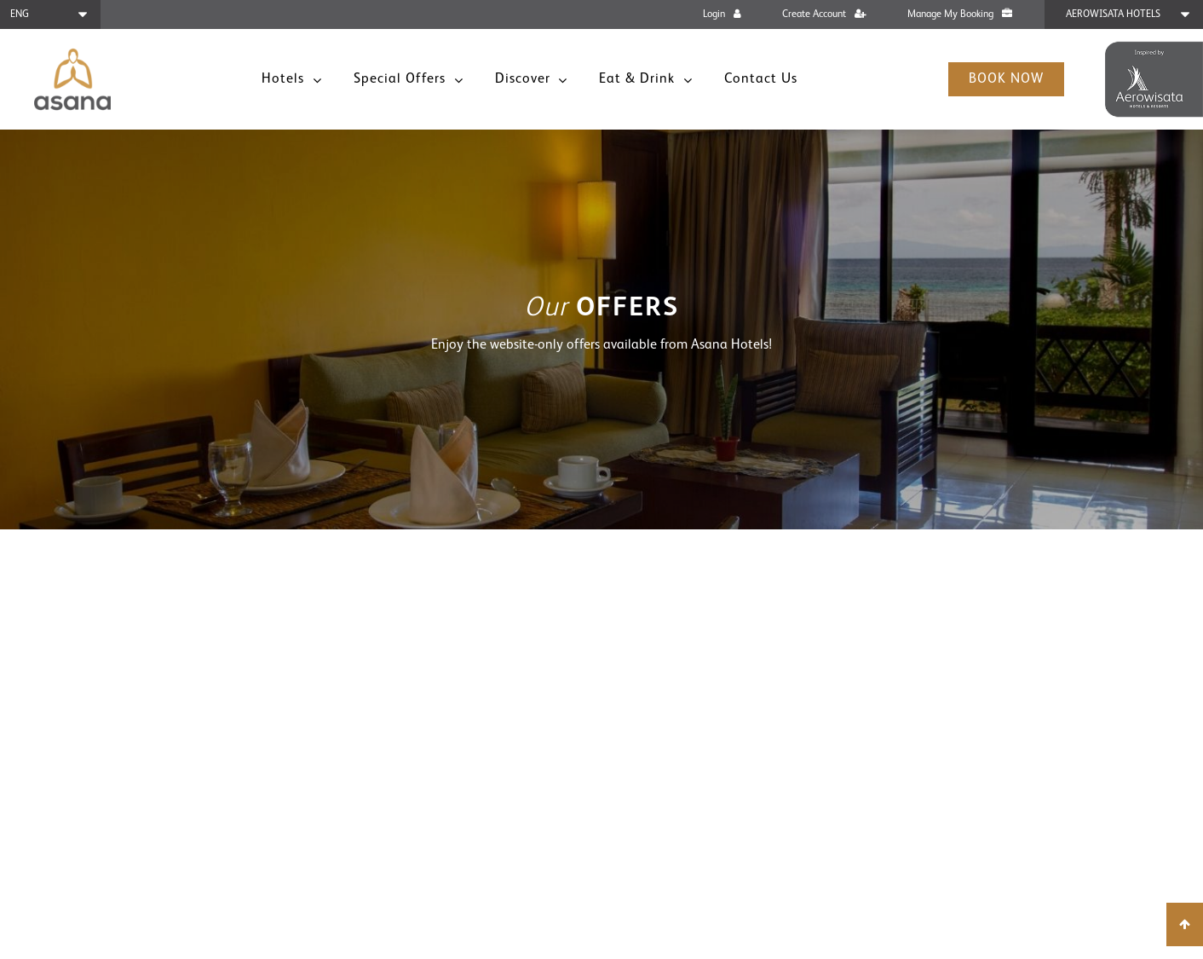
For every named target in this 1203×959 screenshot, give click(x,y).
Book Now (1006, 79)
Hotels (285, 79)
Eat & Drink (639, 79)
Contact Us (760, 79)
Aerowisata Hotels (1113, 14)
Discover (525, 79)
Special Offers (402, 79)
